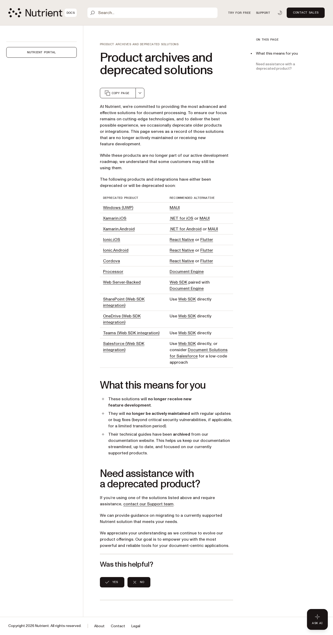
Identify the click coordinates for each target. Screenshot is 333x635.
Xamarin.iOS (114, 218)
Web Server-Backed (122, 282)
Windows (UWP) (118, 208)
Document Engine (187, 271)
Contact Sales (305, 12)
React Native (182, 240)
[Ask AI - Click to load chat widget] (317, 619)
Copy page (116, 93)
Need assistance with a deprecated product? (275, 66)
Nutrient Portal (41, 52)
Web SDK (178, 282)
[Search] (152, 13)
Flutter (206, 240)
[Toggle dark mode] (280, 13)
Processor (113, 271)
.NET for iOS (181, 218)
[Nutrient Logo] (42, 12)
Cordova (111, 261)
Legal (135, 626)
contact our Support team (148, 504)
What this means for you (277, 53)
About (99, 626)
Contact (118, 626)
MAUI (175, 208)
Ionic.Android (116, 250)
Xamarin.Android (119, 229)
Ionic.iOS (111, 240)
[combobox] (140, 93)
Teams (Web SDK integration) (131, 333)
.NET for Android (186, 229)
